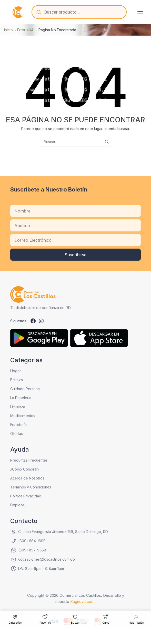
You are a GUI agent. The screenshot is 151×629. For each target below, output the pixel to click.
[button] (140, 11)
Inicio (8, 30)
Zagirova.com (82, 601)
